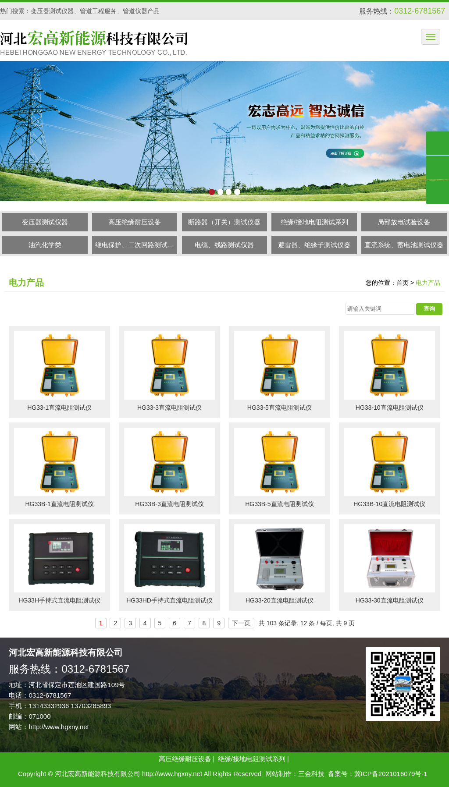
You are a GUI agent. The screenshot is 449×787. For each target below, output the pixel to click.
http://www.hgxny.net (59, 726)
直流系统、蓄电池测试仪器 (403, 244)
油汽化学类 (45, 244)
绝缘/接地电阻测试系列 (314, 222)
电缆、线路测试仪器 (224, 244)
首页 (402, 282)
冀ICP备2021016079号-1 (391, 773)
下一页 (241, 623)
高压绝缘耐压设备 (134, 222)
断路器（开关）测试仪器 (224, 222)
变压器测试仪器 (45, 222)
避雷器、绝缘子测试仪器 (314, 244)
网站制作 (278, 773)
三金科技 (311, 773)
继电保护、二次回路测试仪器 (134, 247)
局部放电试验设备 (404, 222)
